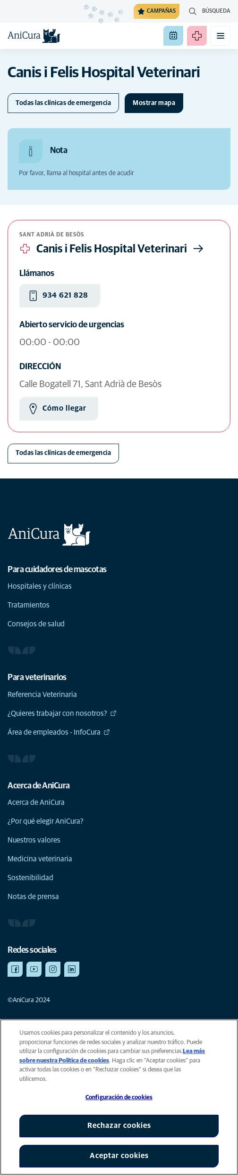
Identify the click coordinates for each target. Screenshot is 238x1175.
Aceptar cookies (119, 1155)
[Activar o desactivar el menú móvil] (220, 36)
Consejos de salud (36, 624)
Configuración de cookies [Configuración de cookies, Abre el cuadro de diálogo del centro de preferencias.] (119, 1097)
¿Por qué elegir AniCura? (46, 821)
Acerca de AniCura (36, 802)
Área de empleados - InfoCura (59, 732)
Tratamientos (29, 605)
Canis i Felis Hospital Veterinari (112, 248)
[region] (119, 1097)
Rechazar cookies (119, 1125)
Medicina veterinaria (40, 859)
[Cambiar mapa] (154, 103)
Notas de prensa (33, 896)
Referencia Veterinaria (42, 694)
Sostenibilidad (30, 878)
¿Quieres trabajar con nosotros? (62, 713)
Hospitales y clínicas (40, 586)
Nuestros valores (34, 840)
